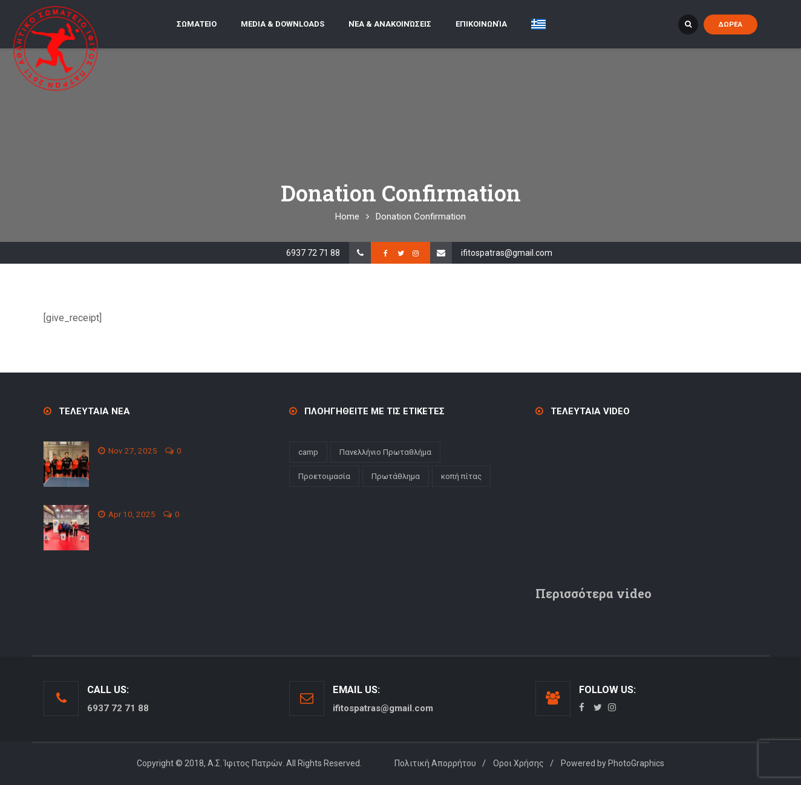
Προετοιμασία (324, 476)
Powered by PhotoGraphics (612, 763)
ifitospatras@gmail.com (506, 253)
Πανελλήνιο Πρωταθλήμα (385, 452)
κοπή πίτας (461, 476)
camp (308, 452)
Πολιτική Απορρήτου (435, 763)
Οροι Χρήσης (518, 763)
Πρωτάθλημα (395, 476)
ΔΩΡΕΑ (730, 24)
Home (347, 216)
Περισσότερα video (593, 593)
